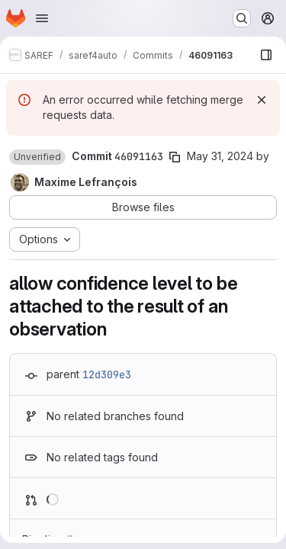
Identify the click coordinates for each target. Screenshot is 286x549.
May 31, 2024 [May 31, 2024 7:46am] (220, 155)
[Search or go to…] (242, 18)
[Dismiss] (261, 100)
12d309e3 (106, 374)
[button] (37, 157)
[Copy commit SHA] (174, 157)
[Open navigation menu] (42, 18)
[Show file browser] (266, 55)
